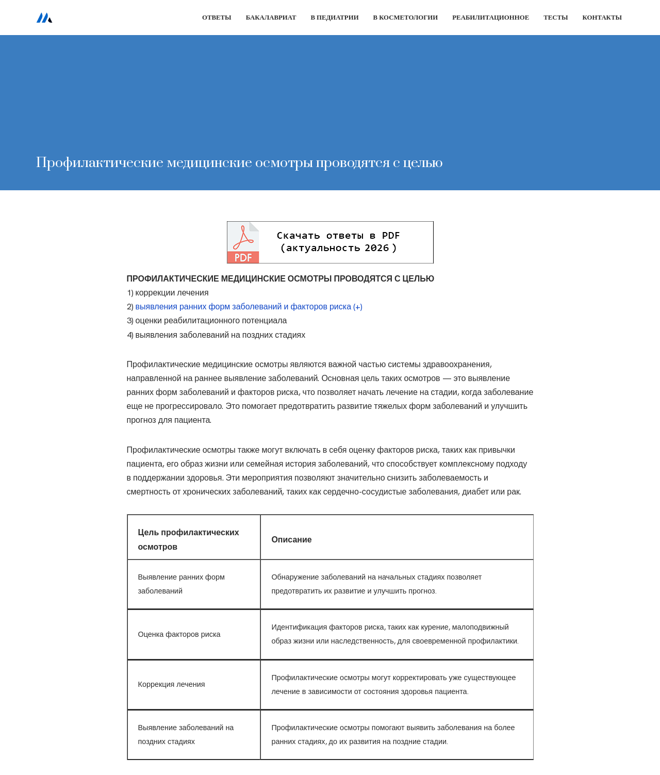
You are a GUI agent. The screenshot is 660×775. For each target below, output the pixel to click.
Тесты (555, 17)
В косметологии (405, 17)
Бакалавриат (271, 17)
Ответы (217, 17)
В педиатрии (334, 17)
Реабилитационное (490, 17)
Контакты (602, 17)
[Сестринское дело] (44, 17)
